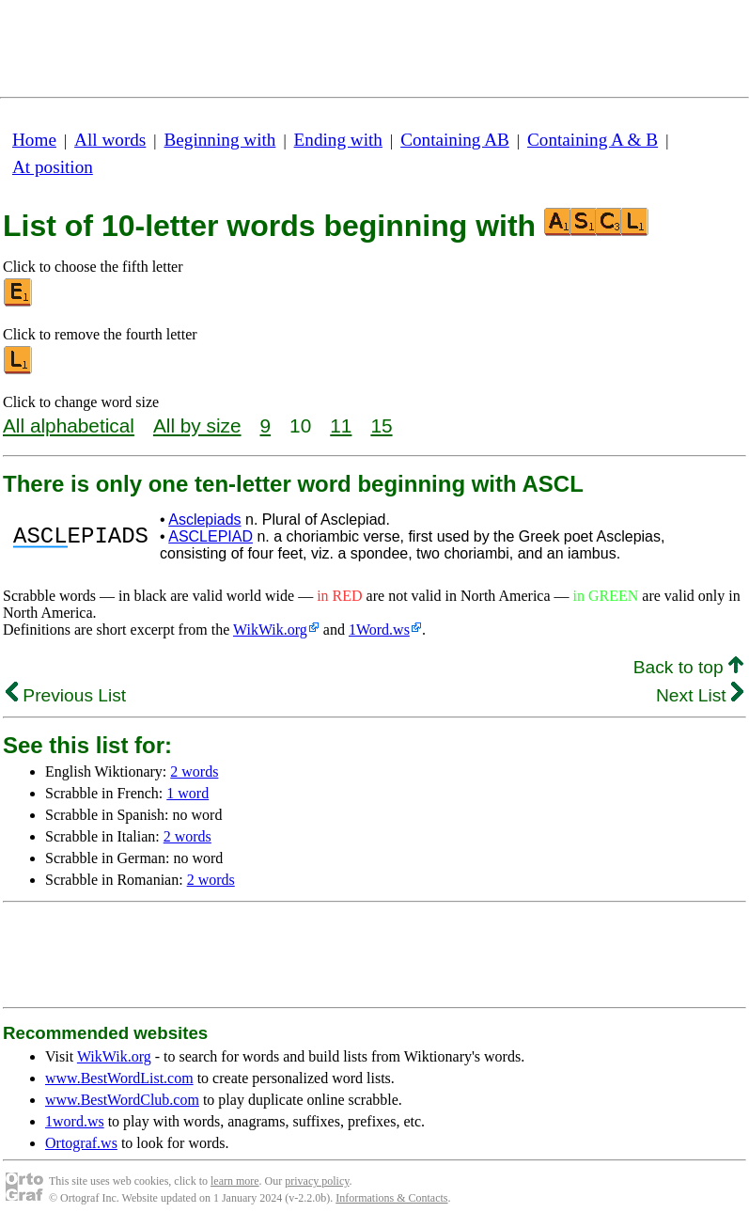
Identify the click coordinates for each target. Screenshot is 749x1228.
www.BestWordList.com (119, 1078)
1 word (187, 793)
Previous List (66, 695)
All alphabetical (68, 425)
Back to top (688, 667)
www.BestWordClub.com (122, 1100)
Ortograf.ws (81, 1143)
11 (340, 425)
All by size (197, 425)
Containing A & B (592, 140)
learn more (235, 1181)
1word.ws (74, 1121)
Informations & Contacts (391, 1197)
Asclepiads (204, 519)
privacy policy (317, 1181)
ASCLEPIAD (210, 536)
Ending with (338, 140)
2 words (194, 771)
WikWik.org (270, 630)
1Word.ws (379, 630)
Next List (699, 695)
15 (381, 425)
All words (110, 140)
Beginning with (220, 140)
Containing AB (454, 140)
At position (52, 167)
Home (34, 140)
